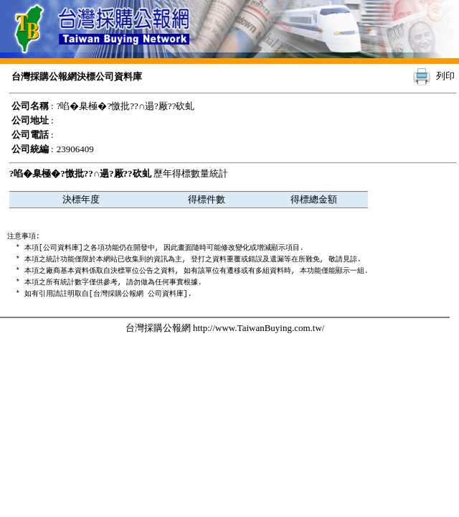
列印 (445, 75)
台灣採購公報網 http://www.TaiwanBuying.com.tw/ (225, 327)
